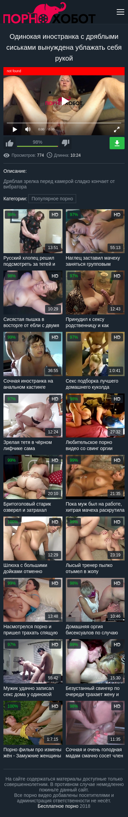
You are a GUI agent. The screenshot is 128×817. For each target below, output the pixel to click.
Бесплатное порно (58, 806)
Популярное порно (52, 198)
